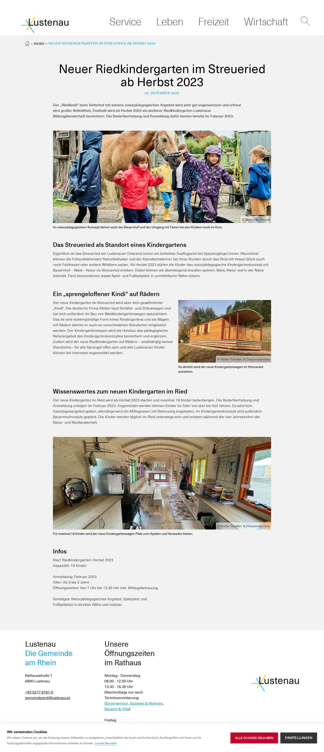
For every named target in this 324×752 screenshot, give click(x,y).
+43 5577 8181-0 (39, 692)
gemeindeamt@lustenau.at (47, 698)
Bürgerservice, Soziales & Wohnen (133, 703)
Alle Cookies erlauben (254, 738)
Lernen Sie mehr (106, 743)
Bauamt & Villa (116, 709)
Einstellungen (298, 738)
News (39, 44)
